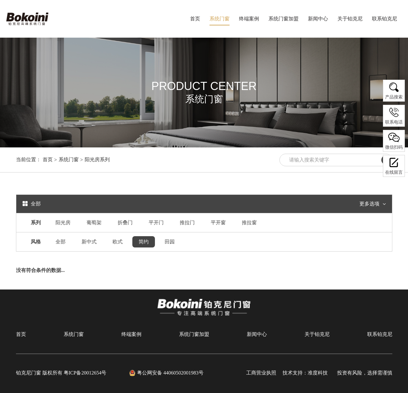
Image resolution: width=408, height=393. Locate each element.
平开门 (156, 222)
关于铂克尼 (317, 334)
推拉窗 (249, 222)
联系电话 (394, 116)
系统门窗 (69, 159)
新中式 (89, 241)
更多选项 (372, 204)
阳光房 (63, 222)
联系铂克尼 (379, 334)
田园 (170, 241)
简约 (144, 241)
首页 (195, 18)
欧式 (118, 241)
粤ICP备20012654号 (85, 372)
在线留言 (394, 166)
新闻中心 (257, 334)
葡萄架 (94, 222)
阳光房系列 (97, 159)
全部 (61, 241)
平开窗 (218, 222)
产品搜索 (394, 90)
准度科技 (318, 372)
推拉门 (187, 222)
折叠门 (125, 222)
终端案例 (131, 334)
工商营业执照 (261, 372)
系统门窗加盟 (194, 334)
